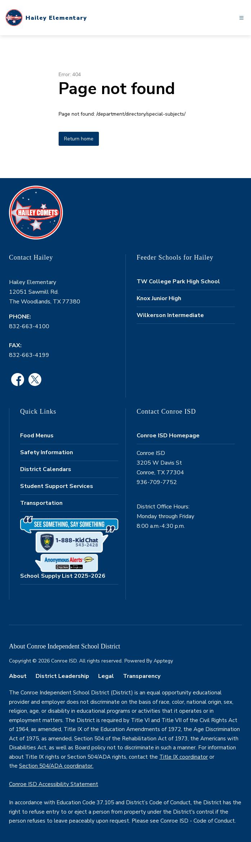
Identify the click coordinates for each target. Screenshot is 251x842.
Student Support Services (56, 486)
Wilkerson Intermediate (170, 315)
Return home (78, 138)
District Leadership (62, 676)
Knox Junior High (159, 298)
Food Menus (37, 435)
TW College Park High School (178, 281)
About (18, 676)
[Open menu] (241, 18)
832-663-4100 (29, 326)
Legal (106, 676)
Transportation (41, 503)
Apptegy (163, 660)
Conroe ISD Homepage (168, 435)
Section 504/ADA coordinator (55, 765)
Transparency (141, 676)
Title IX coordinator (183, 756)
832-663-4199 (29, 355)
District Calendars (45, 469)
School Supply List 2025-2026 (62, 576)
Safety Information (46, 452)
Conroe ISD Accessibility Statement (53, 784)
